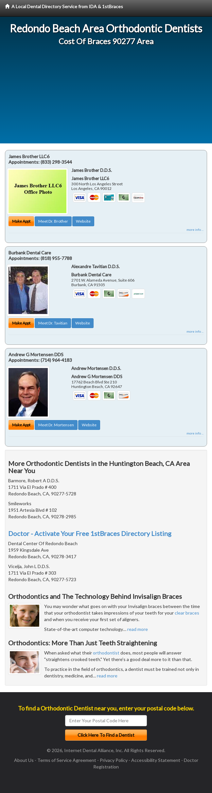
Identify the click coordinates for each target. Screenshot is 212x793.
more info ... (194, 229)
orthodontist (106, 652)
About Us (24, 760)
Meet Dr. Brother (53, 221)
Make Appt (21, 221)
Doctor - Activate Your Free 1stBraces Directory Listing (89, 533)
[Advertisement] (106, 97)
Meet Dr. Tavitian (52, 323)
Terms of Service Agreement (66, 760)
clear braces (187, 613)
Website (83, 221)
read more (137, 629)
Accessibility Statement (155, 760)
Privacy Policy (114, 760)
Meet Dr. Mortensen (56, 424)
